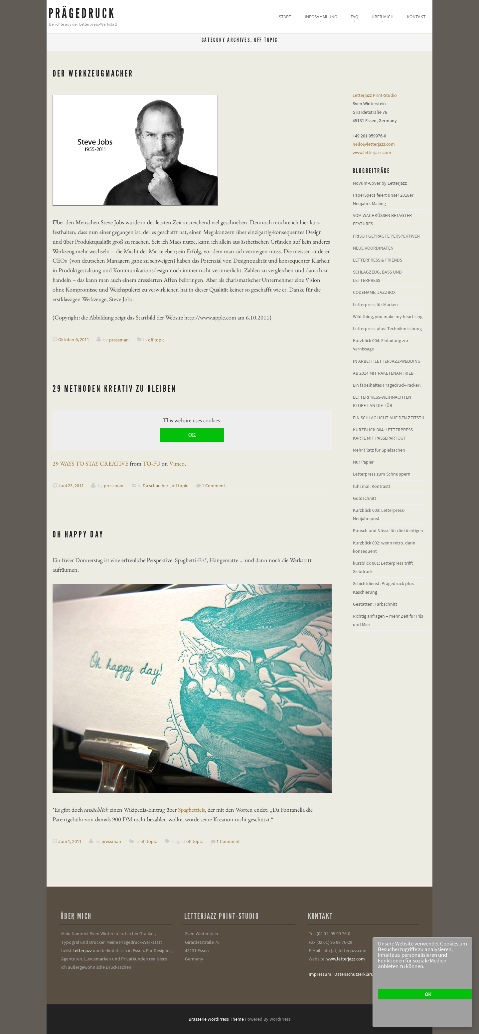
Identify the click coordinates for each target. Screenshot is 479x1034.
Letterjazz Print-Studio (375, 95)
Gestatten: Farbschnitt (375, 604)
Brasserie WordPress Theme (216, 1019)
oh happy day (78, 534)
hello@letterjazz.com (374, 144)
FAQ (354, 17)
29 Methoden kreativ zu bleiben (115, 388)
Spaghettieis (191, 809)
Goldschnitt (364, 498)
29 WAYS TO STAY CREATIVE (90, 463)
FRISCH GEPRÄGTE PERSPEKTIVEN (386, 236)
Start (285, 17)
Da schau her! (156, 486)
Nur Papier (363, 462)
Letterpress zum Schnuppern (381, 474)
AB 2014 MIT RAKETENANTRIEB (383, 373)
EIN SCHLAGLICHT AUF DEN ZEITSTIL (389, 418)
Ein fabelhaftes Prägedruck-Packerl (387, 385)
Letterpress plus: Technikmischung (387, 328)
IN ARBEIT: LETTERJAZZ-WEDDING (386, 361)
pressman (119, 339)
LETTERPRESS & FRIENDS (377, 260)
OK (192, 434)
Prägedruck (82, 13)
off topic (156, 339)
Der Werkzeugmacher (93, 73)
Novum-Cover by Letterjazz (380, 183)
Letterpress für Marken (375, 305)
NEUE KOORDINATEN (373, 248)
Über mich (383, 17)
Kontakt (416, 17)
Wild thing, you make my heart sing (387, 316)
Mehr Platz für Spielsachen (379, 450)
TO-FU (151, 463)
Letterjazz (82, 950)
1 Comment (213, 486)
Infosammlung (321, 17)
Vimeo (177, 463)
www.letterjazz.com (372, 152)
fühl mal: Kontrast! (371, 486)
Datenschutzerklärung (356, 974)
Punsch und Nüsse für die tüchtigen (388, 530)
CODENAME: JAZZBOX (374, 292)
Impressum (320, 974)
